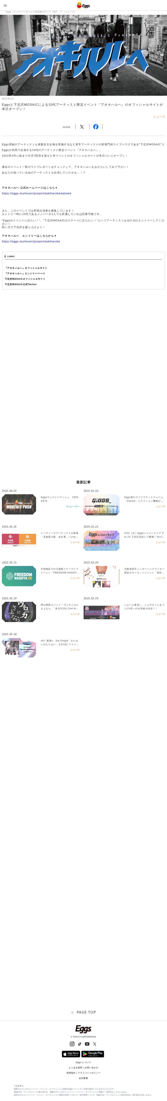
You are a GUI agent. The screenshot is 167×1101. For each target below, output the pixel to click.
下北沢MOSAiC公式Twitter (21, 284)
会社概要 (83, 1078)
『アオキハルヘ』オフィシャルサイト (26, 268)
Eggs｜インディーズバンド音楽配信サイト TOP (31, 12)
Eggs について (83, 1062)
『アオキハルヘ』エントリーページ (25, 273)
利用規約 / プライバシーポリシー (83, 1073)
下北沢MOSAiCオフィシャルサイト (25, 279)
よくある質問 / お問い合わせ (83, 1067)
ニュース (69, 12)
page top (86, 1012)
